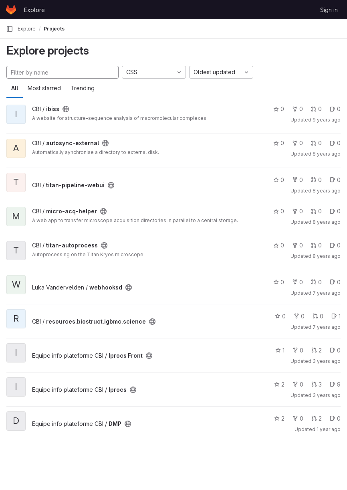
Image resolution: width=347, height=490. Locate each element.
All (14, 88)
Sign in (329, 9)
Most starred (44, 88)
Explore (34, 9)
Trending (83, 88)
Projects (54, 29)
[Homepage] (11, 9)
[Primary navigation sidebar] (9, 28)
